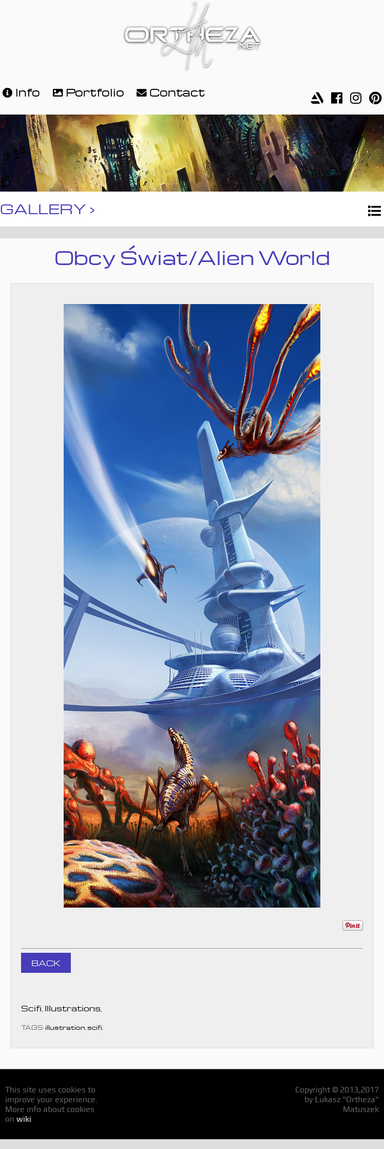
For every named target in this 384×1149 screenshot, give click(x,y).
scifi (94, 1026)
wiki (23, 1119)
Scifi (31, 1007)
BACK (46, 962)
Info (20, 91)
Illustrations (73, 1007)
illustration (65, 1026)
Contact (169, 91)
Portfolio (87, 91)
